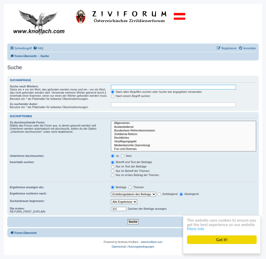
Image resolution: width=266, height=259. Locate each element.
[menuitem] (38, 48)
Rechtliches (183, 138)
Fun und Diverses (183, 149)
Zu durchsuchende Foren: (27, 122)
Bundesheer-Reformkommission (183, 130)
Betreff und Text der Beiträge (131, 162)
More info (211, 229)
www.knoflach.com (151, 242)
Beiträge (119, 187)
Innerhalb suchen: (22, 162)
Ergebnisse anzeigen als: (27, 187)
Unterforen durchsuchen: (27, 155)
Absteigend (189, 193)
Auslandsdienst (183, 127)
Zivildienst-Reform (183, 134)
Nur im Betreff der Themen (130, 170)
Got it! (222, 239)
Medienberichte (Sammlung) (183, 145)
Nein (126, 155)
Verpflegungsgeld (183, 141)
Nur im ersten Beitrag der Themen (135, 175)
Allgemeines (183, 123)
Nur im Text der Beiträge (129, 166)
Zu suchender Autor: (24, 104)
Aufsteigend (168, 193)
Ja (115, 155)
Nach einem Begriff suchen (130, 95)
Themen (136, 187)
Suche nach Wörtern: (24, 86)
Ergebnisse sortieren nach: (28, 193)
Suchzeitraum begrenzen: (27, 200)
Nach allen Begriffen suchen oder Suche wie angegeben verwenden (156, 91)
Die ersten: (17, 208)
